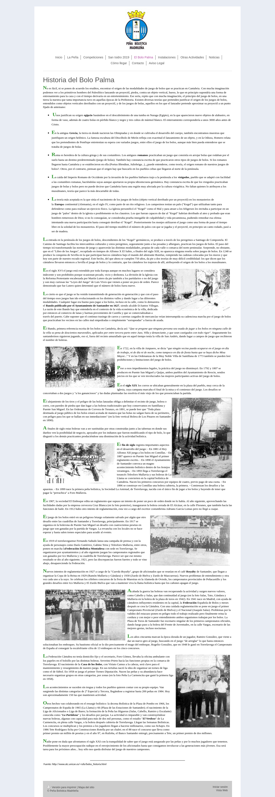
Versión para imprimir (62, 787)
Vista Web (222, 790)
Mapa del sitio (86, 787)
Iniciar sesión (220, 786)
